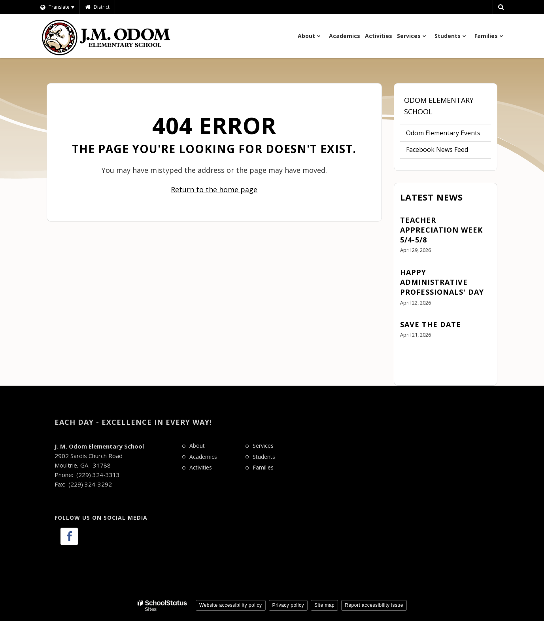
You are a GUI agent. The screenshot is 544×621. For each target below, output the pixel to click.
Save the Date (430, 324)
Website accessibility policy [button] (230, 605)
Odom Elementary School (439, 105)
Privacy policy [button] (288, 605)
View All (411, 357)
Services (263, 445)
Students (264, 456)
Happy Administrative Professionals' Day (442, 282)
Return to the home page (214, 189)
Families (263, 467)
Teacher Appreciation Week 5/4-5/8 (441, 229)
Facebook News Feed (437, 149)
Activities (200, 467)
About (197, 445)
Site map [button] (324, 605)
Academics (203, 456)
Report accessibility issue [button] (374, 605)
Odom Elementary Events (443, 133)
